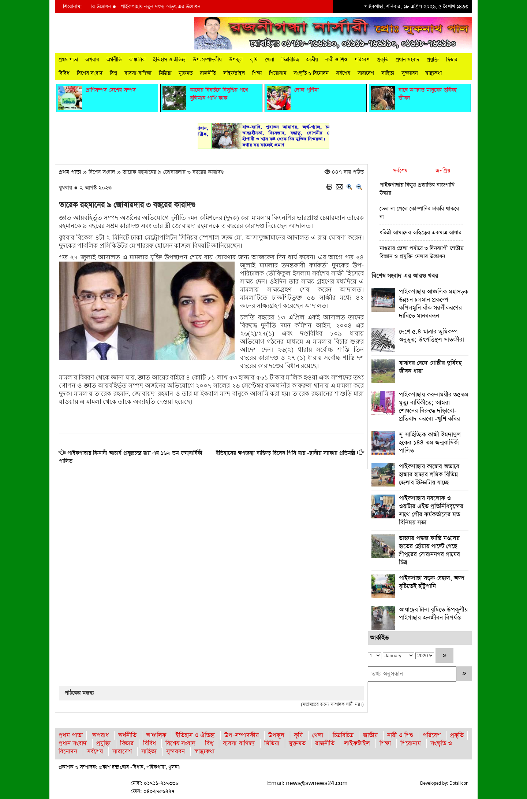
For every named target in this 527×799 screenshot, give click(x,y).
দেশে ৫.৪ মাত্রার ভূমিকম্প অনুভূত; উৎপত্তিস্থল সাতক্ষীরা (431, 336)
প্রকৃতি (382, 59)
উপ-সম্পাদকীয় (207, 59)
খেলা (269, 59)
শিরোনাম (277, 73)
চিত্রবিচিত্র (290, 59)
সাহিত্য (387, 73)
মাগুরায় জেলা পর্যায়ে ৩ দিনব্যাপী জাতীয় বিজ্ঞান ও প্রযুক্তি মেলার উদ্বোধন (421, 252)
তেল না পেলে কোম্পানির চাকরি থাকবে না (419, 213)
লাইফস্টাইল (234, 73)
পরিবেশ (362, 59)
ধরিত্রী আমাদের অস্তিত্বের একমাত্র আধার (420, 232)
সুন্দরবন (409, 73)
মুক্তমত (186, 73)
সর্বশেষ (343, 73)
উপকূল (236, 59)
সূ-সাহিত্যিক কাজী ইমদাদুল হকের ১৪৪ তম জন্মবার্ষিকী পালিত (430, 442)
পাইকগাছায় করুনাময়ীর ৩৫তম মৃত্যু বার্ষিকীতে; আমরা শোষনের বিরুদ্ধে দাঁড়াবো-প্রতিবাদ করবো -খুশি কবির (433, 407)
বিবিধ (64, 73)
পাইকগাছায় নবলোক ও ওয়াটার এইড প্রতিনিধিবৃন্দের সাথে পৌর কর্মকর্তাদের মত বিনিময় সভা (431, 510)
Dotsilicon (458, 783)
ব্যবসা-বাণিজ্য (138, 73)
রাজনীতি (208, 73)
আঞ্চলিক (137, 59)
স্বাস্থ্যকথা (433, 73)
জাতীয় (312, 59)
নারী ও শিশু (336, 59)
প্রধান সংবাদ (407, 59)
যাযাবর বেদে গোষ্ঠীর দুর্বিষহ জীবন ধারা (430, 367)
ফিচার (451, 59)
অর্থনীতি (114, 59)
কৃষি (254, 59)
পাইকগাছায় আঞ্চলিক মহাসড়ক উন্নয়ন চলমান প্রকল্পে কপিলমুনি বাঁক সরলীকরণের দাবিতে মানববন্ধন (433, 304)
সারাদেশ (366, 73)
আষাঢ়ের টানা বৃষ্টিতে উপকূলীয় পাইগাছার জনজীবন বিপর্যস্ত (433, 614)
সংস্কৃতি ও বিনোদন (311, 73)
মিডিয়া (165, 73)
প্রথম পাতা (68, 59)
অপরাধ (92, 59)
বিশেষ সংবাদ (89, 73)
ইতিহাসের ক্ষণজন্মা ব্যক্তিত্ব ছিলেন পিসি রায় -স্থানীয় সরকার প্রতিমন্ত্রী (285, 453)
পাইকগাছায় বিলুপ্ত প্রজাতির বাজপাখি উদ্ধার (417, 189)
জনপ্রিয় (443, 170)
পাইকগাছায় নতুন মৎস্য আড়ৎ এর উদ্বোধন (169, 6)
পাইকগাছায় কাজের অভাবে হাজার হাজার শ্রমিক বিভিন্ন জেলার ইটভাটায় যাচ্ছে (429, 474)
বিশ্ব (113, 73)
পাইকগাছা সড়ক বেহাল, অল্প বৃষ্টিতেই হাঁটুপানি (431, 582)
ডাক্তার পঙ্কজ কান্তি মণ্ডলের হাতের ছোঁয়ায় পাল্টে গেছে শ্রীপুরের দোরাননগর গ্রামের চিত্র (429, 550)
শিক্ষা (257, 73)
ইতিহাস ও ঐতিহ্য (169, 59)
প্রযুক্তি (433, 59)
